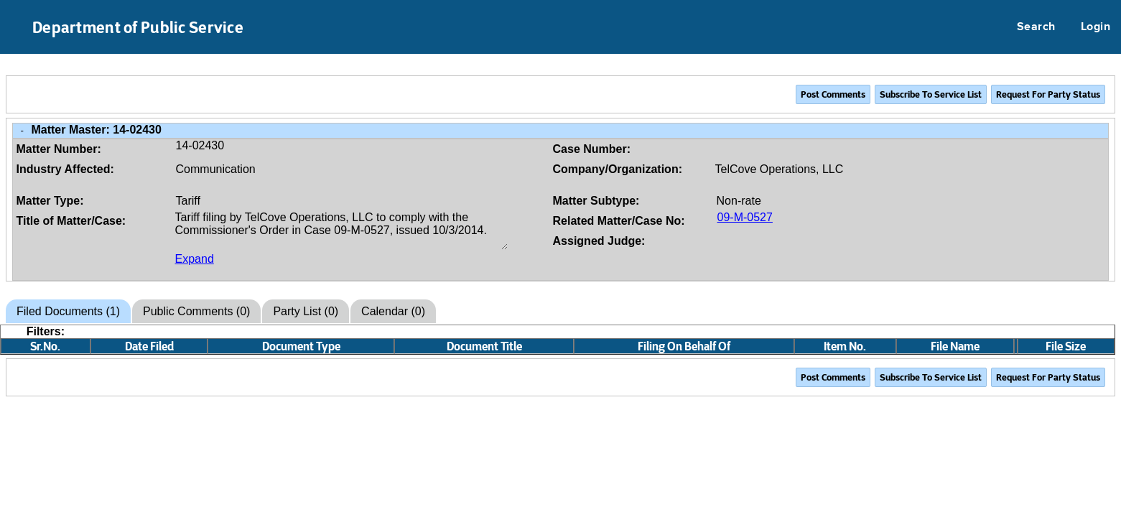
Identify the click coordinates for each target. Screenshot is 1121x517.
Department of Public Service (137, 27)
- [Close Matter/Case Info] (22, 130)
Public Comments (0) (196, 311)
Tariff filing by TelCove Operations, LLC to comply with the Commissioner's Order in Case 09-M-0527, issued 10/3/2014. (341, 230)
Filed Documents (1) (68, 311)
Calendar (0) (393, 311)
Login (1095, 27)
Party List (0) (305, 311)
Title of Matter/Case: (71, 221)
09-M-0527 (745, 217)
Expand (194, 259)
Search (1036, 27)
